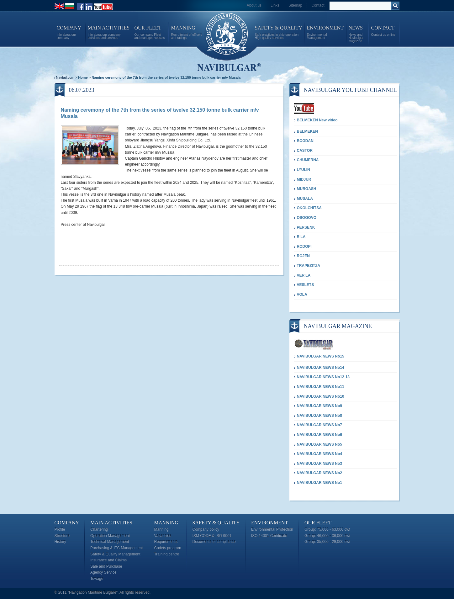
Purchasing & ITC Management (116, 548)
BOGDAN (305, 141)
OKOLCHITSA (309, 208)
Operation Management (110, 535)
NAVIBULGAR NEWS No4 (319, 454)
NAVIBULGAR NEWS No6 (319, 434)
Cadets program (167, 548)
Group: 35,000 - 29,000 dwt (327, 541)
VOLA (302, 294)
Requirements (165, 541)
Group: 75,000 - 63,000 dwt (327, 529)
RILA (301, 237)
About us (254, 5)
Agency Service (103, 572)
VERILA (304, 275)
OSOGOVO (307, 217)
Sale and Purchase (106, 566)
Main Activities (111, 522)
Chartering (99, 529)
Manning (166, 522)
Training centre (166, 554)
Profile (60, 529)
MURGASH (306, 189)
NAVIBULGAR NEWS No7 (319, 425)
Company (67, 522)
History (60, 541)
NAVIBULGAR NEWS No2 (319, 473)
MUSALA (305, 198)
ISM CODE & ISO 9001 (212, 535)
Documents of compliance (214, 541)
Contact (317, 5)
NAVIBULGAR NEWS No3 (319, 463)
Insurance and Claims (108, 560)
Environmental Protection (272, 529)
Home (83, 77)
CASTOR (305, 150)
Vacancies (162, 535)
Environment (269, 522)
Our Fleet (317, 522)
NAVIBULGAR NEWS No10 (320, 396)
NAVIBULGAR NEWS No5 (319, 444)
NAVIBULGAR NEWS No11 (320, 386)
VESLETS (305, 285)
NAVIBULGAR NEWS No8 (319, 415)
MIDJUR (304, 179)
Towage (96, 578)
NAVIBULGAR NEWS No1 (319, 482)
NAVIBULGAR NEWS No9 (319, 406)
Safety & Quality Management (115, 554)
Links (275, 5)
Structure (62, 535)
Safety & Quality (216, 522)
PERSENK (306, 227)
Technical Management (109, 541)
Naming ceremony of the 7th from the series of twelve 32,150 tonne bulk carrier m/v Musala (166, 77)
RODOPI (304, 246)
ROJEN (303, 256)
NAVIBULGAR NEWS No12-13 (323, 377)
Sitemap (295, 5)
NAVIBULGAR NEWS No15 (320, 356)
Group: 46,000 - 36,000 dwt (327, 535)
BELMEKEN (307, 131)
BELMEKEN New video (317, 120)
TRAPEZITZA (308, 265)
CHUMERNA (308, 160)
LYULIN (303, 169)
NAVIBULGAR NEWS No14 (320, 367)
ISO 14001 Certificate (269, 535)
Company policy (206, 529)
